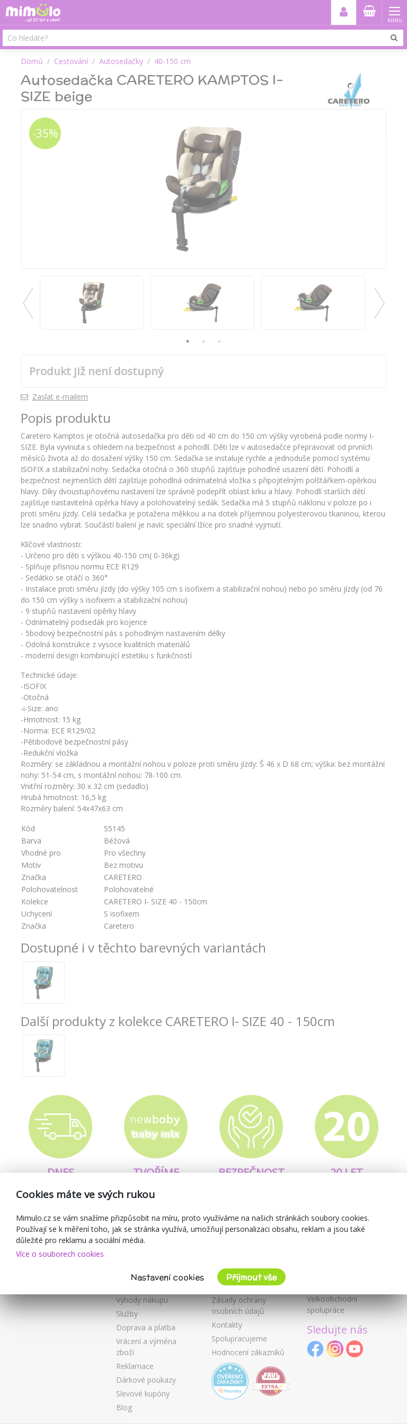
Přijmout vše (251, 1277)
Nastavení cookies (167, 1277)
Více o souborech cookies (60, 1254)
